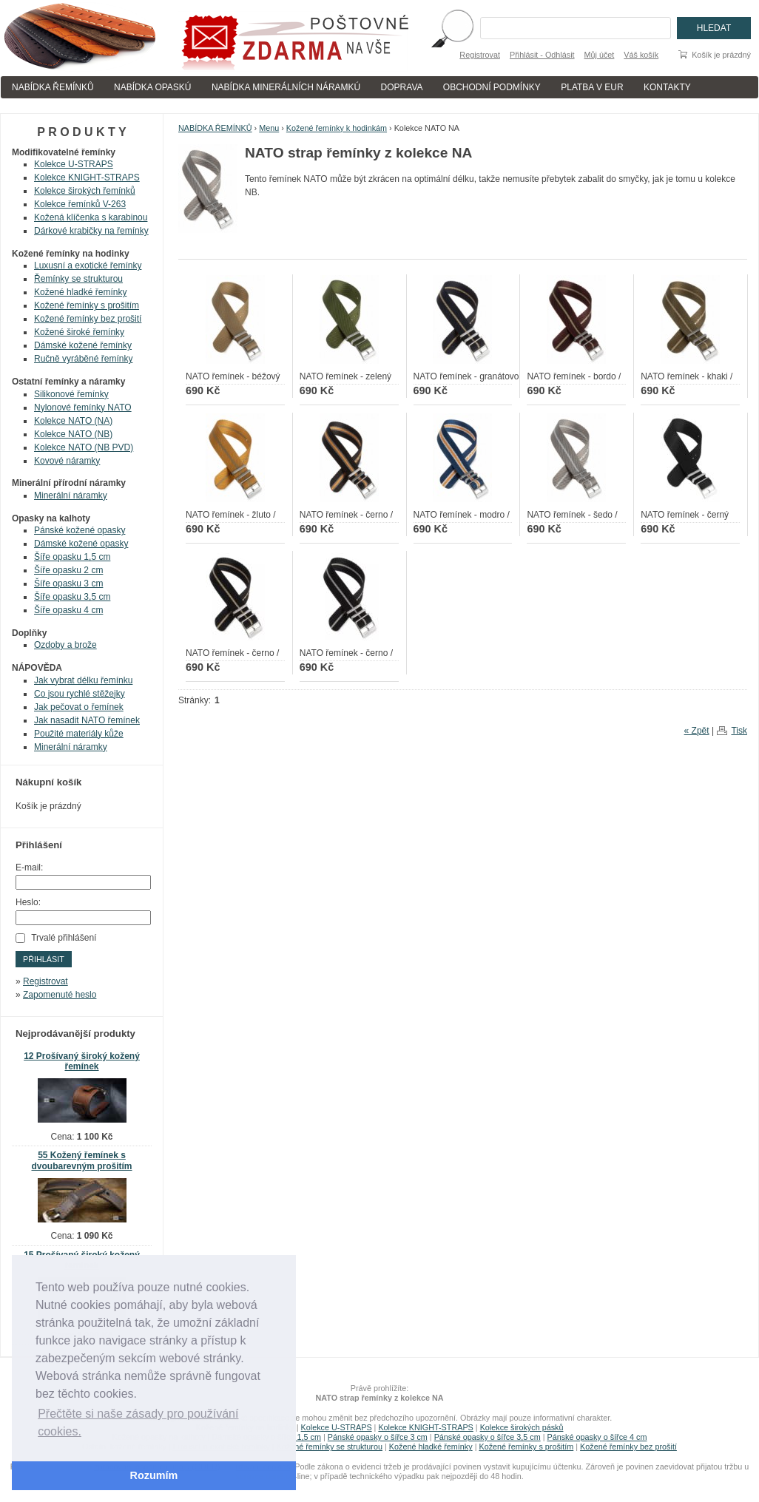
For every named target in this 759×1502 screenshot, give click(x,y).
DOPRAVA (402, 87)
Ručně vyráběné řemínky (83, 358)
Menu (269, 128)
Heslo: (28, 902)
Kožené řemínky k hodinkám (336, 128)
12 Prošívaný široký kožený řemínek (82, 1061)
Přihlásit (43, 959)
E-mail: (29, 867)
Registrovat (479, 54)
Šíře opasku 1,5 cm (72, 557)
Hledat (714, 28)
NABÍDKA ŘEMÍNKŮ (53, 87)
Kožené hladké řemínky (80, 292)
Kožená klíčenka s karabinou (90, 217)
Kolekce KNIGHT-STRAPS (87, 177)
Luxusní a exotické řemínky (87, 265)
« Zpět (696, 730)
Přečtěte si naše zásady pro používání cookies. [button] (138, 1422)
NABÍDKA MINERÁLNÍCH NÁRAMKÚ (286, 87)
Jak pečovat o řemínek (79, 707)
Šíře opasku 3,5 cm (72, 597)
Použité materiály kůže (79, 733)
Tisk (739, 730)
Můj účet (599, 54)
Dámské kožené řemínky (83, 345)
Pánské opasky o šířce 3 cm (378, 1436)
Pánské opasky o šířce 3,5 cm (487, 1436)
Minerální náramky (70, 495)
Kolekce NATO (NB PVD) (83, 447)
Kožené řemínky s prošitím (86, 305)
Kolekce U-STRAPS (73, 164)
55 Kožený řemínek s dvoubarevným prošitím (81, 1160)
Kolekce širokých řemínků (84, 191)
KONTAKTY (667, 87)
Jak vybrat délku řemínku (83, 680)
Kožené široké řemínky (79, 332)
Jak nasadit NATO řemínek (87, 720)
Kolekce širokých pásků (522, 1427)
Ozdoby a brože (65, 645)
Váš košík (641, 54)
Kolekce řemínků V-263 (80, 204)
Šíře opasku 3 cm (68, 583)
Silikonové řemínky (71, 394)
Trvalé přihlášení (63, 938)
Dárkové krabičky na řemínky (91, 231)
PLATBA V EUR (592, 87)
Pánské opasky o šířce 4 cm (597, 1436)
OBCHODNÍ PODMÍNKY (492, 87)
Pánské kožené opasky (79, 530)
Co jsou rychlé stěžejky (79, 694)
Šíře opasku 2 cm (68, 570)
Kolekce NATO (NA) (73, 421)
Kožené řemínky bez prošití (87, 319)
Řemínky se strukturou (78, 279)
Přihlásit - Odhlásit (542, 54)
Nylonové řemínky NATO (83, 407)
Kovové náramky (67, 461)
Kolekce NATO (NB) (73, 434)
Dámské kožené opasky (81, 543)
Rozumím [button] (154, 1475)
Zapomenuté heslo (59, 995)
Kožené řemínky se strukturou (329, 1446)
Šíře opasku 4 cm (68, 610)
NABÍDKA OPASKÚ (152, 87)
